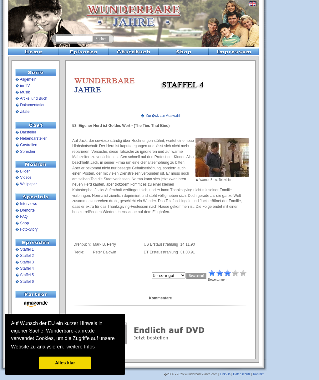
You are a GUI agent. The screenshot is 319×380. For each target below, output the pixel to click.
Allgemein (28, 79)
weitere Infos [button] (80, 346)
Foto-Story (29, 229)
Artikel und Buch (33, 98)
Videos (25, 177)
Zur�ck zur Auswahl (163, 115)
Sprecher (27, 151)
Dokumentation (32, 105)
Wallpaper (28, 184)
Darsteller (28, 132)
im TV (25, 85)
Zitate (24, 111)
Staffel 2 (27, 255)
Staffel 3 (27, 262)
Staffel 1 (27, 249)
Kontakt (258, 374)
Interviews (28, 204)
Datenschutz (242, 374)
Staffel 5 (27, 275)
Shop (24, 223)
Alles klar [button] (65, 362)
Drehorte (27, 210)
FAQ (24, 216)
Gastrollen (28, 145)
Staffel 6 (27, 281)
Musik (25, 92)
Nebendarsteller (33, 138)
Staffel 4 (27, 268)
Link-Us (225, 374)
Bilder (25, 171)
